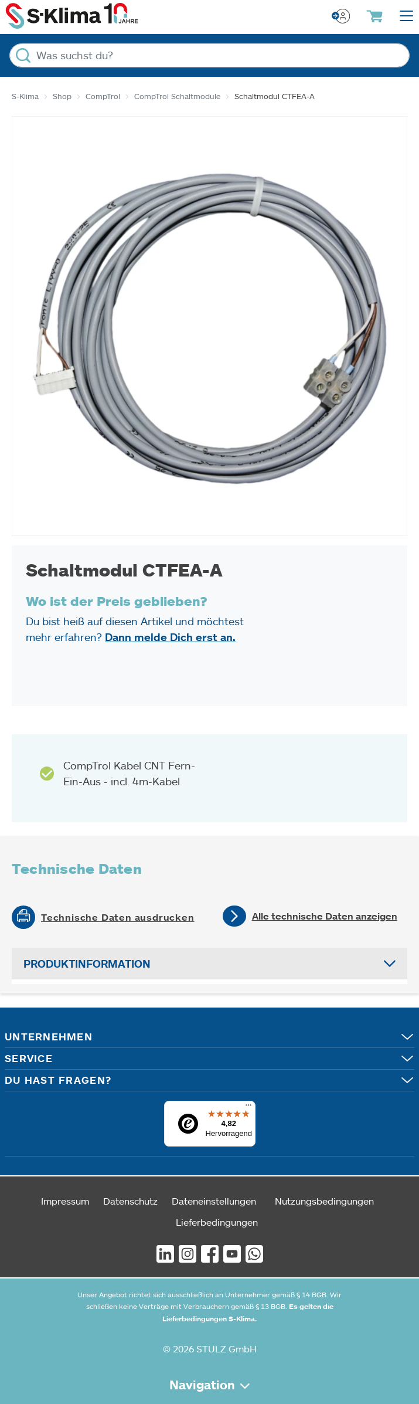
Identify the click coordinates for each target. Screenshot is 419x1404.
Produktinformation (87, 963)
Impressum (65, 1200)
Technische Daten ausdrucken (118, 917)
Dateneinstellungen (214, 1200)
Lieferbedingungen (217, 1221)
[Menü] (248, 1108)
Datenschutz (130, 1200)
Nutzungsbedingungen (324, 1200)
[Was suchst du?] (209, 55)
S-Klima (25, 96)
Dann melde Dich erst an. (170, 636)
